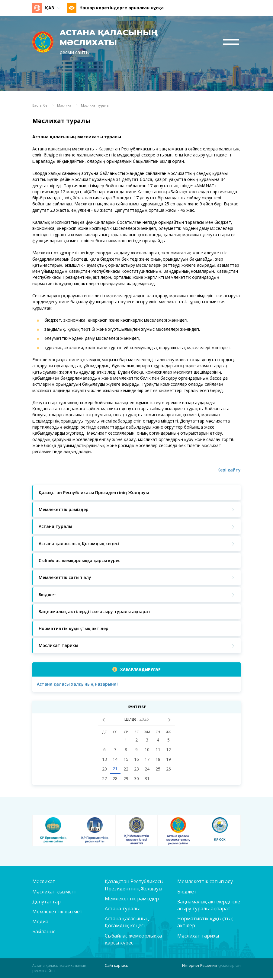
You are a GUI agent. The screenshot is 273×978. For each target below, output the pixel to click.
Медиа (40, 921)
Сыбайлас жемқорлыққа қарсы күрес (133, 939)
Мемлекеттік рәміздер (132, 898)
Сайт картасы (117, 965)
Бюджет (187, 891)
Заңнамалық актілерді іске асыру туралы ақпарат (208, 905)
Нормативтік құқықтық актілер (205, 922)
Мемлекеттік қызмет (57, 911)
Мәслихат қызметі (53, 891)
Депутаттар (46, 901)
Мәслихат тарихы (198, 935)
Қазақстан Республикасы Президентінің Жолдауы (134, 885)
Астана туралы (122, 908)
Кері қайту (229, 470)
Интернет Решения (199, 965)
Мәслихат (65, 105)
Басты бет (40, 105)
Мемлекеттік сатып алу (205, 881)
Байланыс (43, 931)
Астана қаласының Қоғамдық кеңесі (127, 922)
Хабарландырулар (140, 669)
